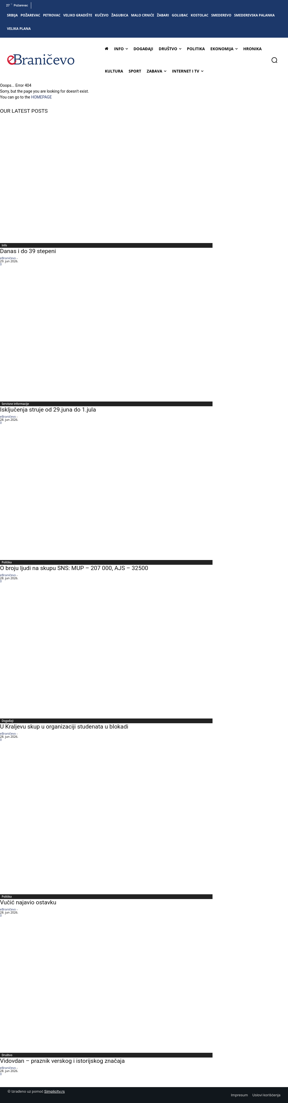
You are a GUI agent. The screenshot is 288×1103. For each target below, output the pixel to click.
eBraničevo (8, 258)
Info (4, 245)
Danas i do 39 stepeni (28, 251)
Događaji (7, 721)
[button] (274, 60)
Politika (7, 562)
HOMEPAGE (41, 97)
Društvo (7, 1055)
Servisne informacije (15, 404)
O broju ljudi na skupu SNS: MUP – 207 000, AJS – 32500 (74, 568)
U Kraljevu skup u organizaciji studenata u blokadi (64, 726)
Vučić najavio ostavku (28, 902)
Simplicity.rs (54, 1091)
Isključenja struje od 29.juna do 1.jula (48, 409)
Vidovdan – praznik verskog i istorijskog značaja (62, 1061)
